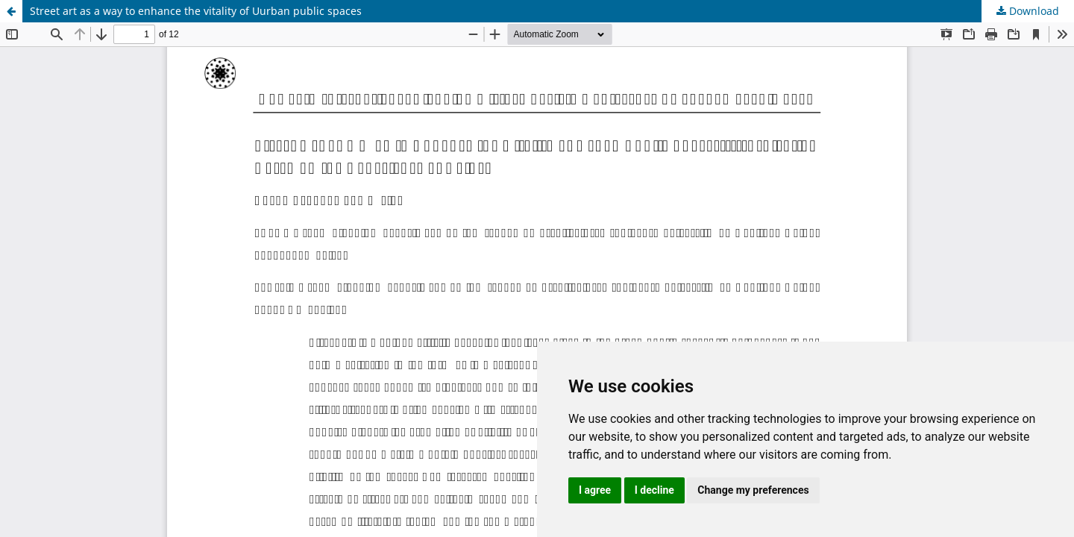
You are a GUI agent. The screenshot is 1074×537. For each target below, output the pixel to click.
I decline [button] (654, 490)
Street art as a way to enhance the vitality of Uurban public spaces (196, 11)
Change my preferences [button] (752, 490)
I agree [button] (595, 490)
